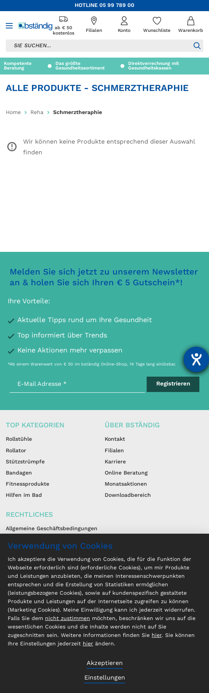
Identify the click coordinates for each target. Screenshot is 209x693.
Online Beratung (126, 473)
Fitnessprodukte (27, 484)
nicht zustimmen (67, 618)
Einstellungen (104, 678)
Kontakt (115, 439)
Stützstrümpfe (25, 462)
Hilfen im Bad (24, 495)
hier (157, 635)
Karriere (115, 462)
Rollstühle (19, 439)
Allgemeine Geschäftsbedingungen (51, 528)
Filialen (114, 450)
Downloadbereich (128, 495)
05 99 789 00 (116, 5)
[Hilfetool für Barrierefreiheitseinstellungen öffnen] (196, 359)
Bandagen (19, 473)
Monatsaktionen (126, 484)
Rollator (16, 450)
